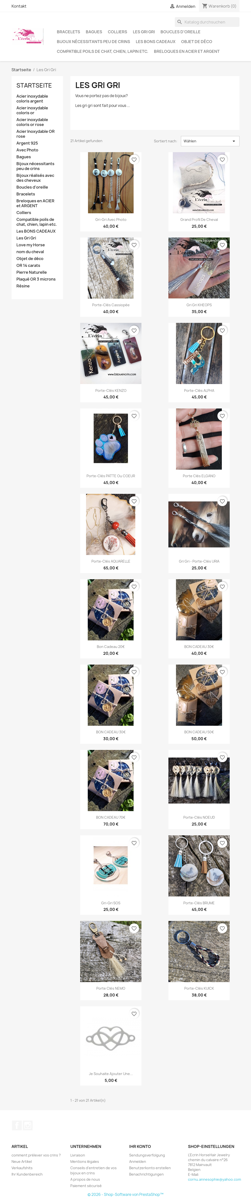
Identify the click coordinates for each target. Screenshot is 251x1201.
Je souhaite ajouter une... (111, 1073)
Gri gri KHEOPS (199, 305)
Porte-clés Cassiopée (111, 305)
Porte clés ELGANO (199, 476)
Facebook (17, 1125)
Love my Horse (30, 245)
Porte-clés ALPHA (199, 390)
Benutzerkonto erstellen (150, 1168)
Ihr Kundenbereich (27, 1174)
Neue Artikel (22, 1161)
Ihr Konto (140, 1146)
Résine (23, 286)
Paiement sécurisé (86, 1185)
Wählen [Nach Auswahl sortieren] (210, 141)
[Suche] (207, 22)
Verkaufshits (22, 1168)
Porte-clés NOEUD (199, 817)
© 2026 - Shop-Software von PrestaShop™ (125, 1194)
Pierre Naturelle (31, 272)
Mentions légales (84, 1161)
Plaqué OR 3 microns (36, 279)
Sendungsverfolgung (147, 1155)
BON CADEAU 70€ (111, 817)
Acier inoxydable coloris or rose (32, 122)
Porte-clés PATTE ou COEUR (111, 476)
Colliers (117, 31)
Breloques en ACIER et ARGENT (187, 51)
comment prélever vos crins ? (36, 1155)
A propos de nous (85, 1179)
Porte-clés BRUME (199, 903)
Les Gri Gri (144, 31)
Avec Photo (27, 150)
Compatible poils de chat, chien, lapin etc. (102, 51)
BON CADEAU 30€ (199, 646)
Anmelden (137, 1161)
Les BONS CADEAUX (156, 41)
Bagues (94, 31)
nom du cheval (30, 251)
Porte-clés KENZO (110, 390)
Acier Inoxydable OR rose (35, 134)
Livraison (77, 1155)
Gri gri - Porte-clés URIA (199, 561)
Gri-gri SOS (110, 903)
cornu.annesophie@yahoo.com (214, 1179)
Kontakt (19, 6)
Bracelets (68, 31)
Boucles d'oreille (181, 31)
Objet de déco (196, 41)
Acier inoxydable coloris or (32, 110)
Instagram (28, 1125)
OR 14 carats (28, 265)
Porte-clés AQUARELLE (110, 561)
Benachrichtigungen (146, 1174)
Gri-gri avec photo (110, 219)
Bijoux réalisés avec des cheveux (35, 178)
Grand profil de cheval (199, 219)
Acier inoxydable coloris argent (32, 99)
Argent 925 (27, 143)
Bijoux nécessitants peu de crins (93, 41)
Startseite (34, 85)
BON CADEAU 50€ (199, 732)
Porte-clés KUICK (199, 988)
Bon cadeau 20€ (111, 646)
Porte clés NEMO (110, 988)
